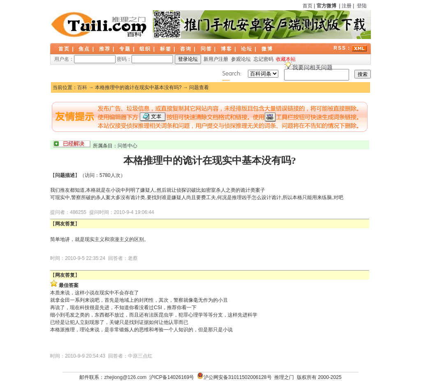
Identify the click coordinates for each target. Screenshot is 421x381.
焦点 (84, 49)
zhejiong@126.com (125, 377)
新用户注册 (216, 59)
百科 (82, 87)
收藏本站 (286, 59)
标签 (165, 49)
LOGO (99, 24)
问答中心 (127, 146)
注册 (347, 6)
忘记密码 (263, 59)
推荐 (105, 49)
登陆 (362, 6)
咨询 (186, 49)
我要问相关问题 (312, 67)
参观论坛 (241, 59)
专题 (125, 49)
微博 (267, 49)
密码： (145, 59)
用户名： (85, 59)
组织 (145, 49)
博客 (226, 49)
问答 (206, 49)
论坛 (246, 49)
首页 (307, 6)
